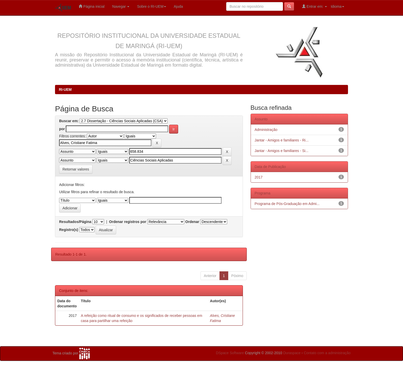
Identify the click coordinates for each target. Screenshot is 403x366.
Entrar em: (314, 6)
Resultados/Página (75, 222)
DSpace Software (230, 353)
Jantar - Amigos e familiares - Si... (281, 151)
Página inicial (91, 6)
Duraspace (292, 353)
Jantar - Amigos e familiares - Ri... (282, 140)
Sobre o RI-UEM (151, 6)
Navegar (121, 6)
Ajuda (178, 6)
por (62, 129)
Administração (266, 130)
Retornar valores (75, 169)
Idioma (337, 6)
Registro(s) (68, 230)
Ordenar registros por (127, 222)
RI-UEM (65, 89)
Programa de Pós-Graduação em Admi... (287, 204)
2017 (259, 177)
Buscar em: (69, 121)
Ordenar (192, 222)
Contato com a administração (327, 353)
